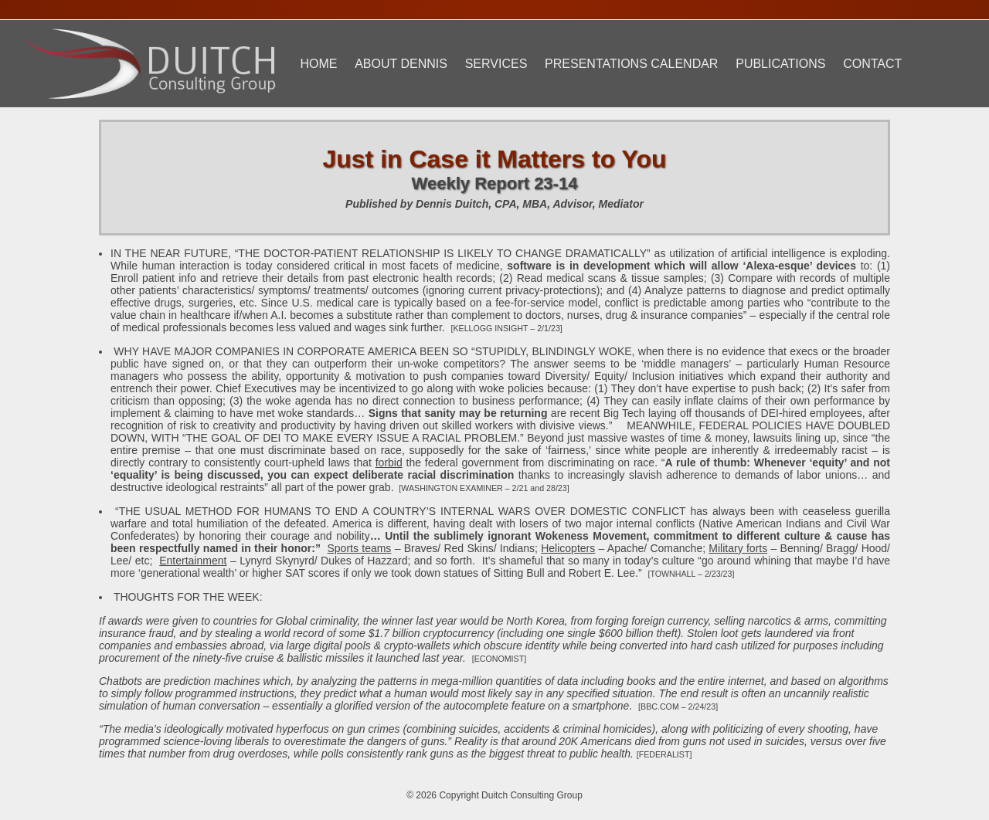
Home (318, 63)
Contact (872, 63)
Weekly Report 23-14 (495, 183)
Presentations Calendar (631, 63)
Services (496, 63)
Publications (780, 63)
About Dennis (401, 63)
